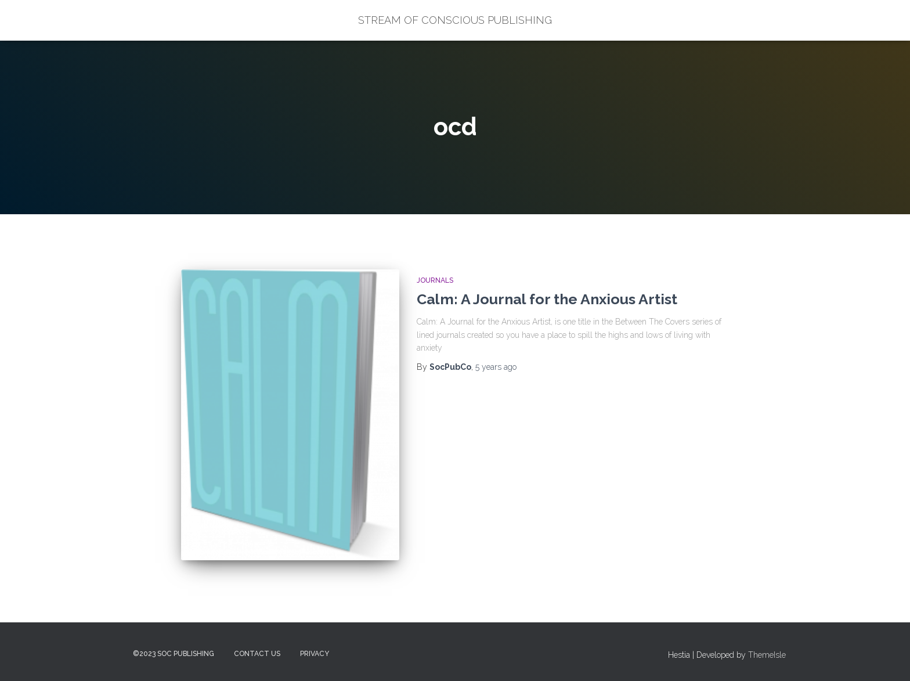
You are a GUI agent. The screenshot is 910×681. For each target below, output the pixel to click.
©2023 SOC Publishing (173, 654)
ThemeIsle (767, 655)
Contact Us (257, 654)
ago (496, 367)
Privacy (314, 654)
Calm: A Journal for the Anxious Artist (547, 299)
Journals (435, 280)
